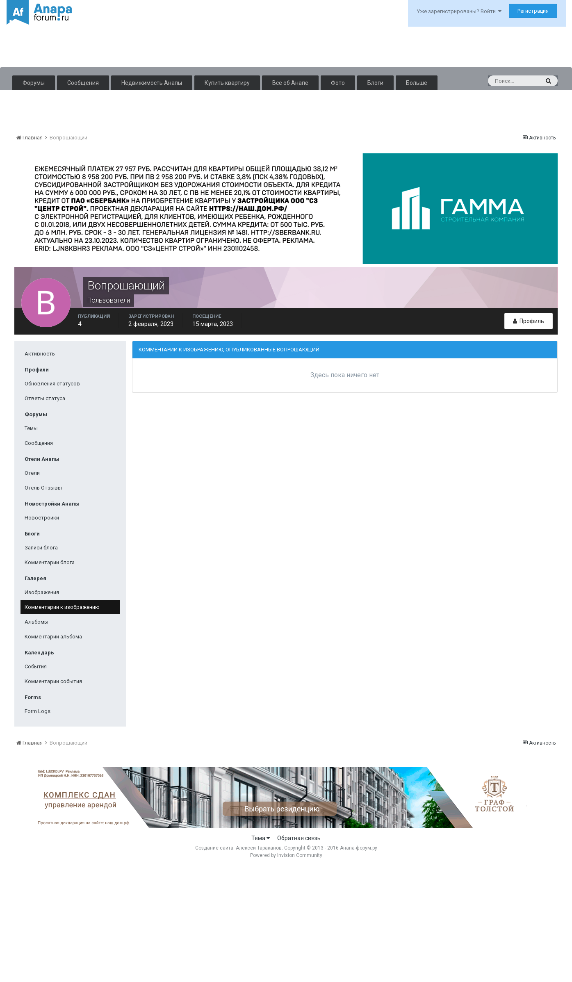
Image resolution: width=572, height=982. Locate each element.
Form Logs (37, 711)
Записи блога (41, 548)
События (36, 666)
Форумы (34, 83)
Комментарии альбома (53, 636)
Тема (260, 838)
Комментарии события (53, 681)
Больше (416, 83)
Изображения (42, 592)
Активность (40, 354)
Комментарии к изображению (62, 607)
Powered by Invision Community (286, 855)
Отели (32, 473)
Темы (31, 428)
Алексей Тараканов (259, 848)
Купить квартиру (227, 83)
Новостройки (42, 518)
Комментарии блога (50, 562)
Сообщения (83, 83)
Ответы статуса (45, 398)
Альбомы (36, 622)
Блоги (375, 83)
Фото (338, 83)
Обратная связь (299, 838)
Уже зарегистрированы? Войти (459, 11)
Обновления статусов (52, 383)
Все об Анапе (290, 83)
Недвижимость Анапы (151, 83)
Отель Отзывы (43, 488)
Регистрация (533, 11)
